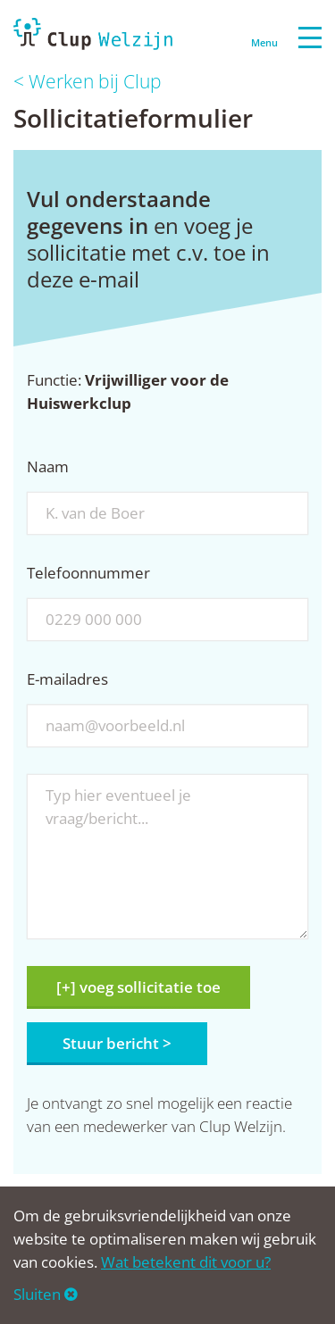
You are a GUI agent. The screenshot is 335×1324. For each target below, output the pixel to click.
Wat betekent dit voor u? (186, 1262)
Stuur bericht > (117, 1043)
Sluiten (45, 1294)
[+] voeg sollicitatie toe (138, 987)
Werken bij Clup (95, 81)
